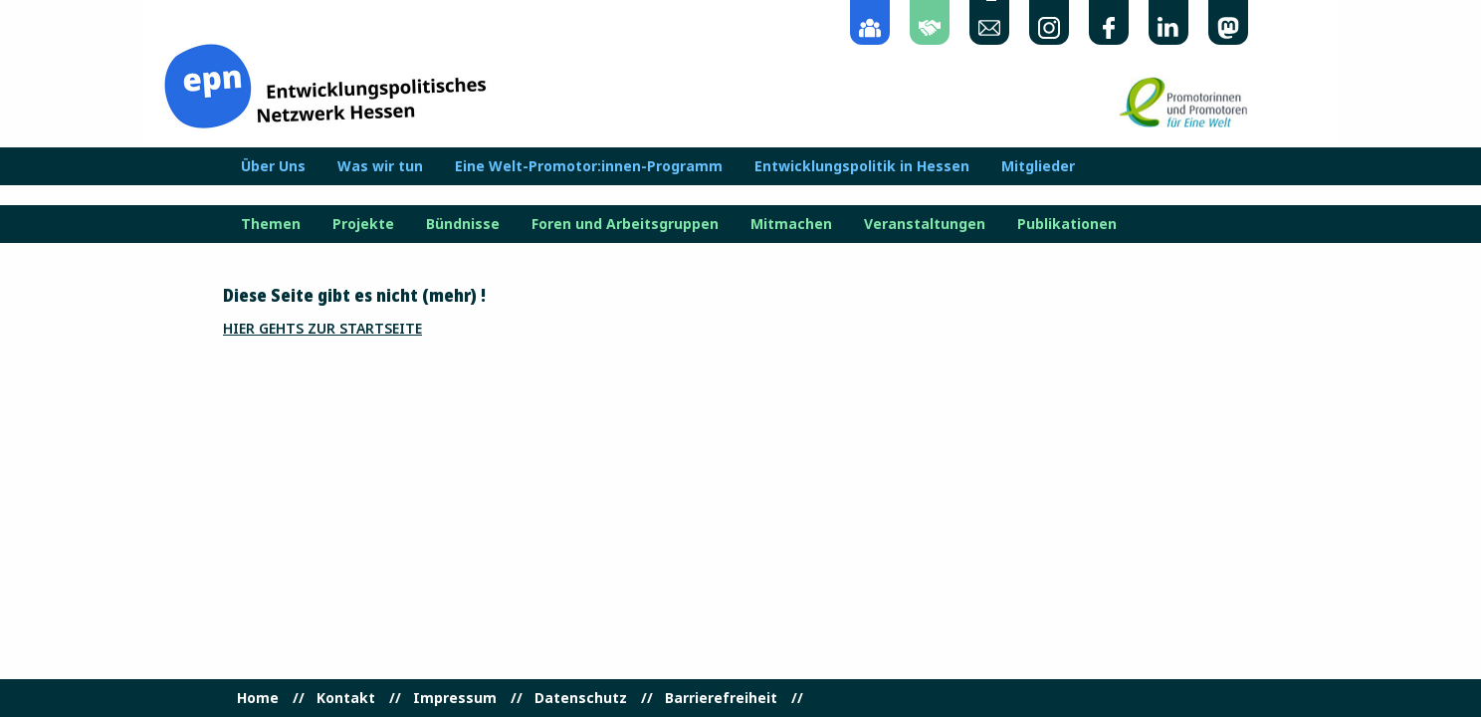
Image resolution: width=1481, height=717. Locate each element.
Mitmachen (791, 224)
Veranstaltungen (924, 224)
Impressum (455, 698)
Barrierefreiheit (721, 698)
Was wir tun (380, 166)
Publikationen (1067, 224)
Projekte (363, 224)
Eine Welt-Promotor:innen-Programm (589, 166)
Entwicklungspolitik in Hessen (861, 166)
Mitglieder (1038, 166)
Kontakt (346, 698)
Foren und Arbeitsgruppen (625, 224)
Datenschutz (580, 698)
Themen (271, 224)
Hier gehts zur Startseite (322, 328)
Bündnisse (463, 224)
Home (258, 698)
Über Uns (273, 166)
